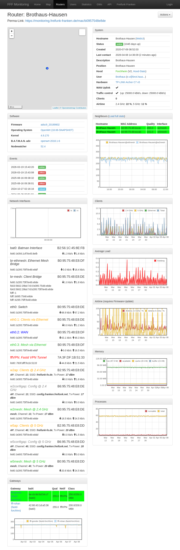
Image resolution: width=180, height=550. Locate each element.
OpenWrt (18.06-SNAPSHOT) (57, 130)
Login (170, 4)
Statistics (86, 4)
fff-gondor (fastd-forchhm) (16, 496)
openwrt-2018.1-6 (50, 141)
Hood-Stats (139, 71)
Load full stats (116, 116)
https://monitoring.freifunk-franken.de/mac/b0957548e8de (65, 21)
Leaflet (55, 108)
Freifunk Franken (126, 4)
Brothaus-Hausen (105, 128)
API (109, 4)
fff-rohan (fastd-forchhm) (16, 507)
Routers (60, 4)
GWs (99, 4)
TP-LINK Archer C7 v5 (128, 82)
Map (48, 4)
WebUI (140, 38)
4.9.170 (45, 135)
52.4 (43, 146)
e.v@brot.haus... (136, 76)
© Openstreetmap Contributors (73, 108)
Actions (165, 14)
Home (37, 4)
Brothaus (121, 76)
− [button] (12, 36)
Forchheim (121, 71)
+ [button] (12, 31)
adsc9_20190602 (50, 124)
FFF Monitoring (18, 4)
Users (73, 4)
